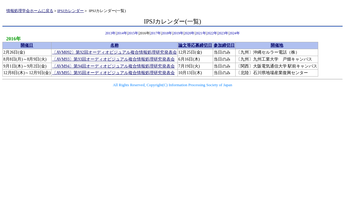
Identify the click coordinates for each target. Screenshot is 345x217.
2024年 (234, 33)
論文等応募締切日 (195, 45)
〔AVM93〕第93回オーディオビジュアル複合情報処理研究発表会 (113, 59)
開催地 (277, 45)
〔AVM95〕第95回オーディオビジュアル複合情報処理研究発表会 (113, 73)
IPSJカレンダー (70, 11)
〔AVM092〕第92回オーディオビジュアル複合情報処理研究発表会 (114, 52)
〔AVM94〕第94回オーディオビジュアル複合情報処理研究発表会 (113, 66)
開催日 (26, 45)
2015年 (133, 33)
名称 (114, 45)
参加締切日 (224, 45)
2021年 (200, 33)
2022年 (212, 33)
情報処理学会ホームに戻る (29, 11)
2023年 (223, 33)
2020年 (189, 33)
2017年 (155, 33)
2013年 (110, 33)
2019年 (178, 33)
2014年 (122, 33)
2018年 (167, 33)
